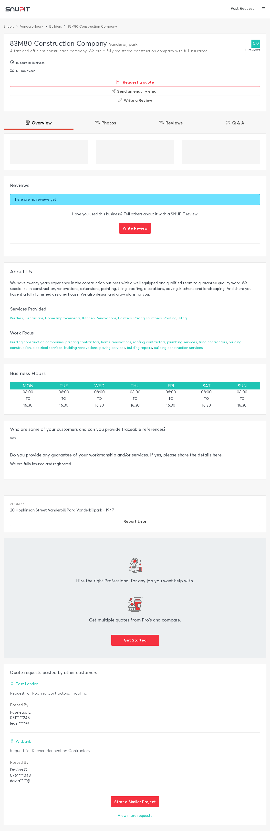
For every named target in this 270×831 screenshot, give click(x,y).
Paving (139, 318)
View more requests (135, 815)
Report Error (135, 521)
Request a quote (135, 82)
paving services (112, 348)
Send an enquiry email (135, 91)
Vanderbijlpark (31, 26)
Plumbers (154, 318)
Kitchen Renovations (99, 318)
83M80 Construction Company (92, 26)
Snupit (9, 26)
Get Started (135, 640)
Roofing (170, 318)
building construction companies (37, 342)
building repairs (139, 348)
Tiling (182, 318)
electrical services (47, 348)
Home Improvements (63, 318)
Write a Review (135, 100)
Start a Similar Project (135, 801)
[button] (263, 9)
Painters (125, 318)
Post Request (242, 8)
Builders (55, 26)
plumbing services (182, 342)
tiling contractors (213, 342)
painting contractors (82, 342)
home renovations (116, 342)
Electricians (34, 318)
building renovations (81, 348)
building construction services (178, 348)
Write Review (135, 228)
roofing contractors (149, 342)
